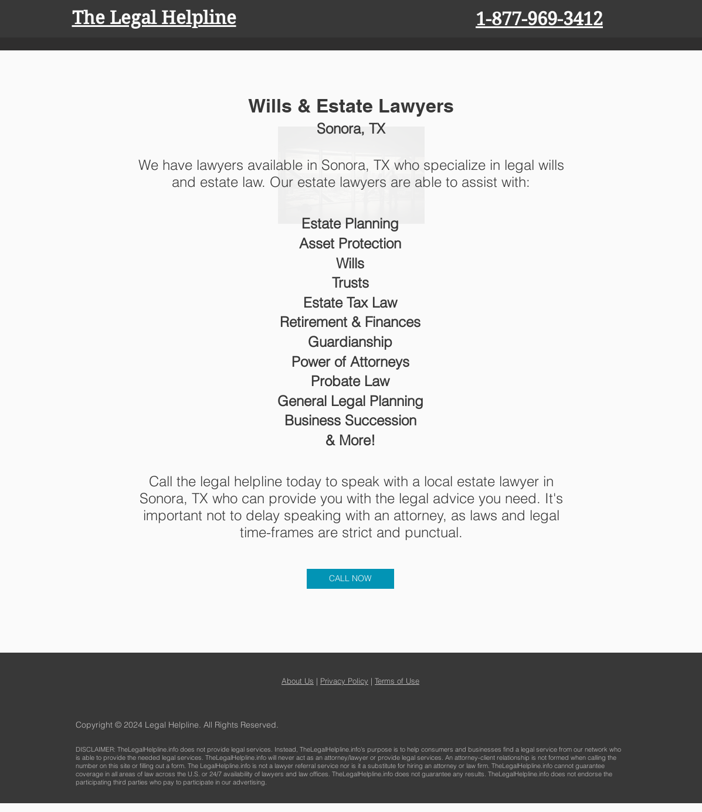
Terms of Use (397, 680)
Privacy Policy (344, 680)
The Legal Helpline (154, 18)
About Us (298, 680)
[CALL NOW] (350, 579)
